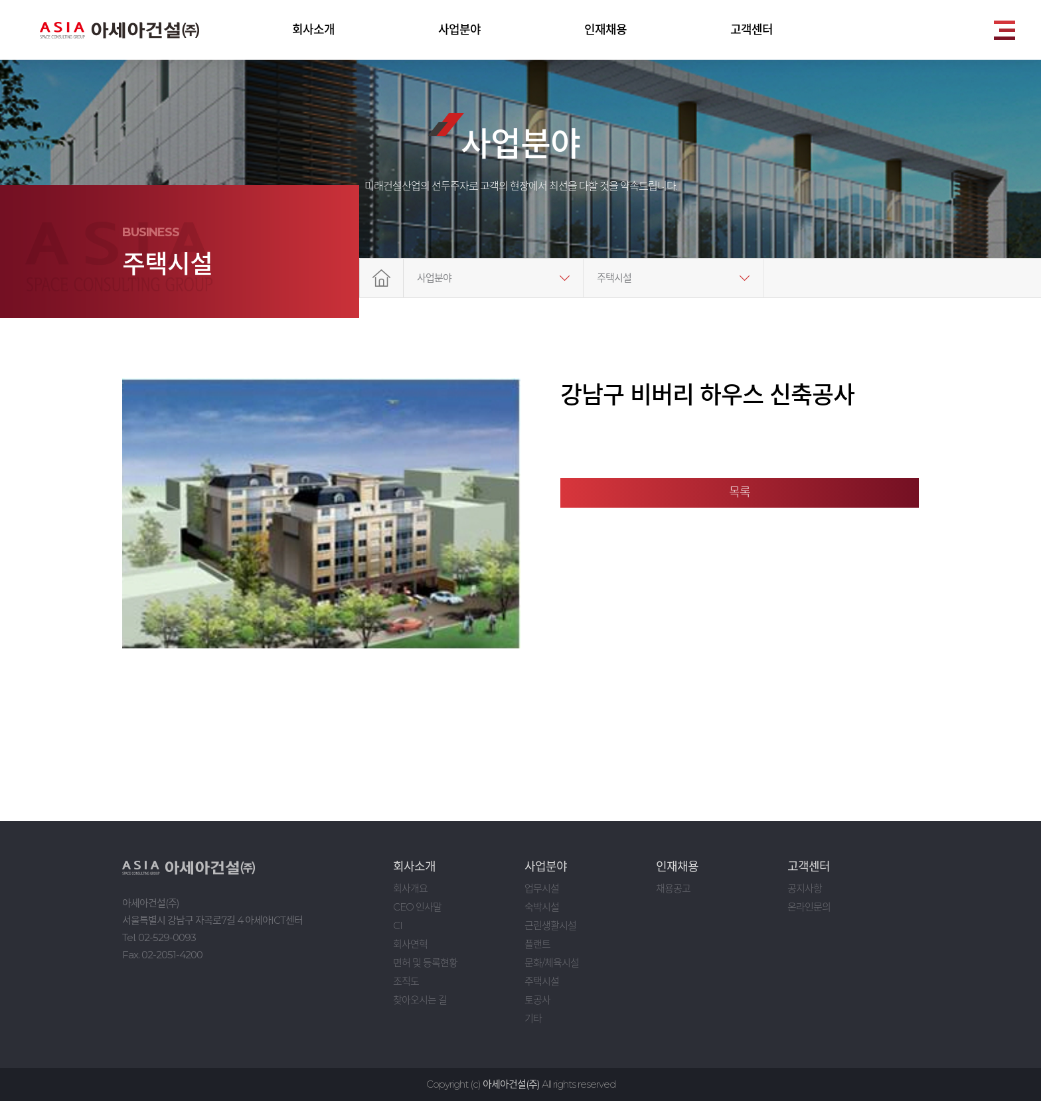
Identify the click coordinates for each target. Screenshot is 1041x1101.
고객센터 (751, 30)
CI (397, 925)
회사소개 (313, 30)
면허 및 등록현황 (425, 962)
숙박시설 (541, 907)
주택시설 (614, 277)
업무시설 (541, 888)
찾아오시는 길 (420, 999)
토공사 (537, 999)
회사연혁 (410, 944)
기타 (533, 1018)
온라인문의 (809, 907)
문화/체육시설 (551, 962)
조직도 (406, 981)
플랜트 (537, 944)
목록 (739, 492)
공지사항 (804, 888)
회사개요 (410, 888)
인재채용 (605, 30)
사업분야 (459, 30)
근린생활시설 (550, 925)
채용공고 (673, 888)
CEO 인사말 (417, 907)
